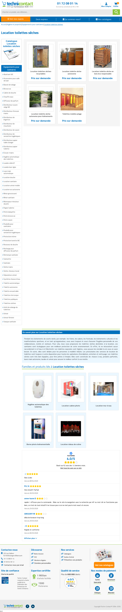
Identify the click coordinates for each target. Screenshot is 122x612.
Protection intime (10, 236)
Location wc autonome (12, 189)
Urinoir (6, 313)
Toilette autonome (11, 286)
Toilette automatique (12, 282)
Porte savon (8, 219)
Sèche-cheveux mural (11, 270)
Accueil (3, 24)
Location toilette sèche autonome (72, 72)
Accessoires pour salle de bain (12, 79)
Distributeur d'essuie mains (11, 111)
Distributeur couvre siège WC (11, 105)
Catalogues (67, 553)
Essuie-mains (9, 152)
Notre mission (38, 553)
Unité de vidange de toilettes (11, 307)
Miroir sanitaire (9, 197)
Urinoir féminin (9, 317)
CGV (35, 557)
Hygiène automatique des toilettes (11, 157)
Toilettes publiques (11, 298)
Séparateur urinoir (10, 274)
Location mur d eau (104, 405)
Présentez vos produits (73, 560)
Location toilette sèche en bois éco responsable (103, 72)
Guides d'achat (69, 557)
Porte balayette (9, 211)
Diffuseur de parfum (11, 100)
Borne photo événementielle (38, 444)
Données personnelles (42, 563)
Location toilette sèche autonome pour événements (41, 115)
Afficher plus (30, 538)
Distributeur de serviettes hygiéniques (12, 134)
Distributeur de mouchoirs (9, 124)
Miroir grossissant (10, 193)
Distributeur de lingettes (9, 118)
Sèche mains (8, 266)
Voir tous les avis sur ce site (71, 467)
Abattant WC (8, 74)
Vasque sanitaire (10, 321)
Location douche (9, 177)
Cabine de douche (10, 92)
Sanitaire (7, 262)
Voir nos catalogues (104, 564)
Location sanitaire (10, 181)
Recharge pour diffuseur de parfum (11, 249)
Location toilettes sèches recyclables (41, 72)
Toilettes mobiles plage (72, 114)
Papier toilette (9, 207)
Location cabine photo (71, 405)
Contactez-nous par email (14, 565)
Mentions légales (40, 560)
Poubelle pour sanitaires (8, 224)
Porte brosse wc (9, 215)
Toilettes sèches (10, 302)
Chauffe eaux (8, 96)
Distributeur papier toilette (10, 147)
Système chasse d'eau (12, 278)
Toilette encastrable (11, 290)
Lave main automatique (8, 171)
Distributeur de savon (11, 129)
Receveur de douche (11, 244)
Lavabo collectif (9, 162)
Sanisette (7, 258)
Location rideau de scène (70, 444)
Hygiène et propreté (14, 24)
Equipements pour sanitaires (32, 24)
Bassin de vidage (10, 84)
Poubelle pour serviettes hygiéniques (12, 230)
